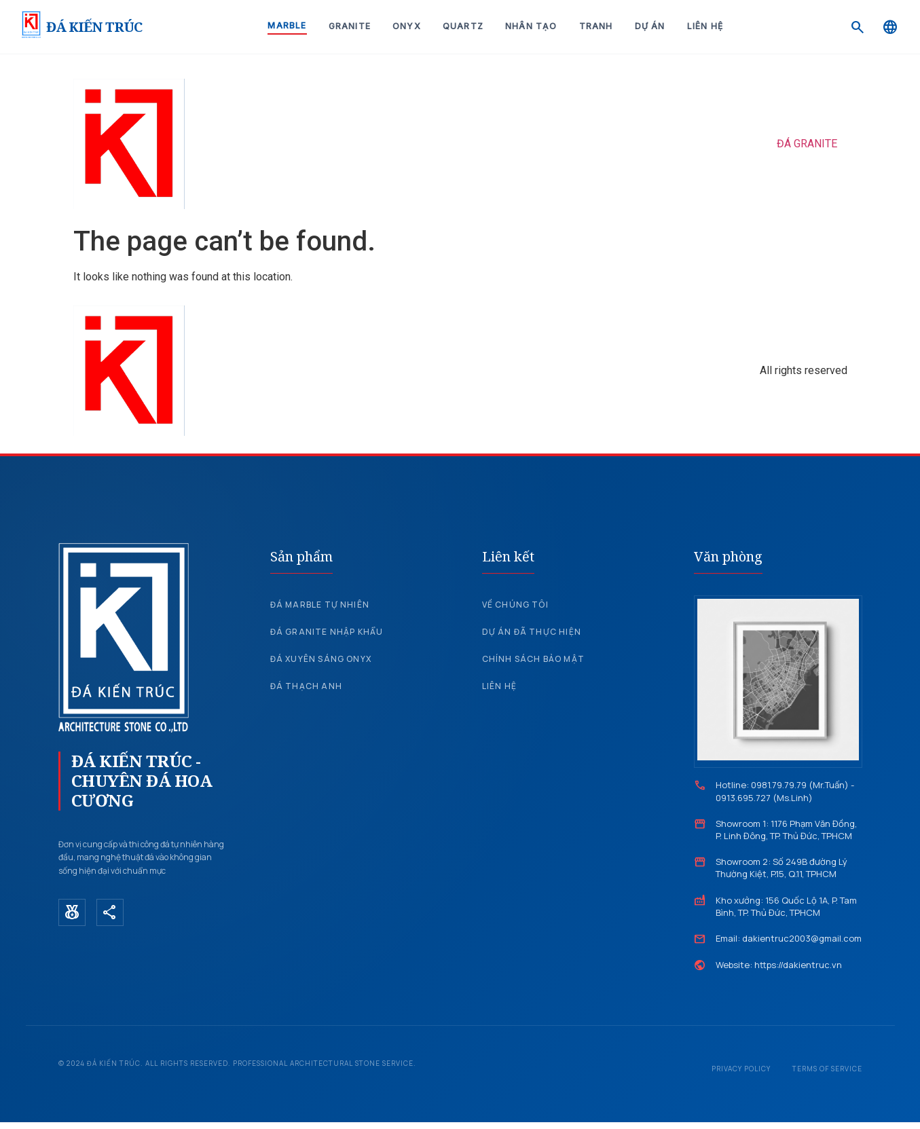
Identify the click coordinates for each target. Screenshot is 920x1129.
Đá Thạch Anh (306, 686)
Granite (350, 26)
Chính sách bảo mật (533, 659)
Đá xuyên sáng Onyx (321, 659)
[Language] (890, 27)
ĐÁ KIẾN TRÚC (94, 27)
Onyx (406, 26)
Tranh (596, 26)
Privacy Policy (741, 1068)
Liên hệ (705, 26)
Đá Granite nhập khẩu (327, 631)
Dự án (650, 26)
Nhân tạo (531, 26)
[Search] (857, 27)
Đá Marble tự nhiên (320, 604)
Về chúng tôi (515, 604)
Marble (287, 25)
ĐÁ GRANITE (807, 143)
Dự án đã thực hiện (532, 631)
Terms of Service (827, 1068)
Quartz (463, 26)
